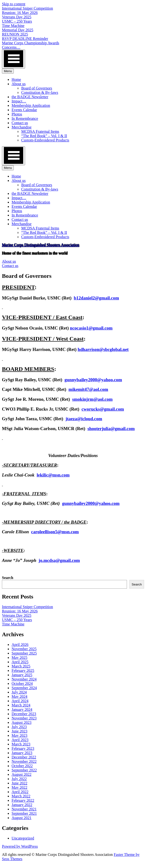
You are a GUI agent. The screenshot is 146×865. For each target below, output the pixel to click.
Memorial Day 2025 (17, 30)
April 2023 (20, 740)
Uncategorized (23, 838)
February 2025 (23, 670)
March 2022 (21, 796)
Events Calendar (24, 110)
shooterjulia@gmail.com (111, 428)
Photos (17, 114)
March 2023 (21, 744)
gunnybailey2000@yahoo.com (93, 379)
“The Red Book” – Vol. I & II (44, 136)
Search (7, 578)
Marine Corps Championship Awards (30, 43)
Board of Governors (36, 88)
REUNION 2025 (15, 34)
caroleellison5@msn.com (55, 531)
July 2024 (19, 692)
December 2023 (24, 714)
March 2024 (21, 705)
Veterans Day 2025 (16, 17)
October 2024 (22, 683)
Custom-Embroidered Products (45, 140)
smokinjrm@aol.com (92, 399)
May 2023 (19, 735)
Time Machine (13, 26)
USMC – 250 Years (17, 21)
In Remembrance (25, 118)
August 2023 (21, 722)
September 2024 (24, 688)
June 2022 (19, 783)
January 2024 (22, 709)
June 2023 (19, 731)
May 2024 (19, 696)
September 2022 (24, 770)
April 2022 (20, 792)
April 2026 (20, 644)
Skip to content (13, 4)
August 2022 (21, 774)
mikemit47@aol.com (88, 389)
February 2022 (23, 800)
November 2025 (24, 649)
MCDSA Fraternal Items (40, 131)
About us (19, 84)
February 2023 (23, 748)
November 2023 (24, 718)
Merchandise (22, 127)
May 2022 (19, 787)
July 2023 (19, 727)
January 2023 (22, 753)
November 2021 (24, 809)
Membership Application (31, 105)
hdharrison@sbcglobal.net (103, 349)
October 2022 (22, 766)
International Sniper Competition (27, 8)
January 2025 (22, 675)
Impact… (19, 101)
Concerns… (11, 47)
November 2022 (24, 761)
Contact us (20, 123)
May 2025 (19, 657)
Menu (8, 71)
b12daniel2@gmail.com (96, 297)
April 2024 (20, 701)
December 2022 (24, 757)
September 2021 (24, 813)
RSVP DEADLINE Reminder (25, 39)
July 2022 (19, 779)
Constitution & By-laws (39, 92)
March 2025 (21, 666)
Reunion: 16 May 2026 (20, 13)
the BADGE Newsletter (30, 97)
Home (16, 79)
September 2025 (24, 653)
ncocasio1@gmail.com (91, 328)
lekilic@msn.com (53, 474)
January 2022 (22, 805)
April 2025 (20, 662)
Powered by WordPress (20, 846)
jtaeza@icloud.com (83, 418)
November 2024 (24, 679)
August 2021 (21, 818)
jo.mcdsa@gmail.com (59, 560)
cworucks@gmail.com (103, 409)
